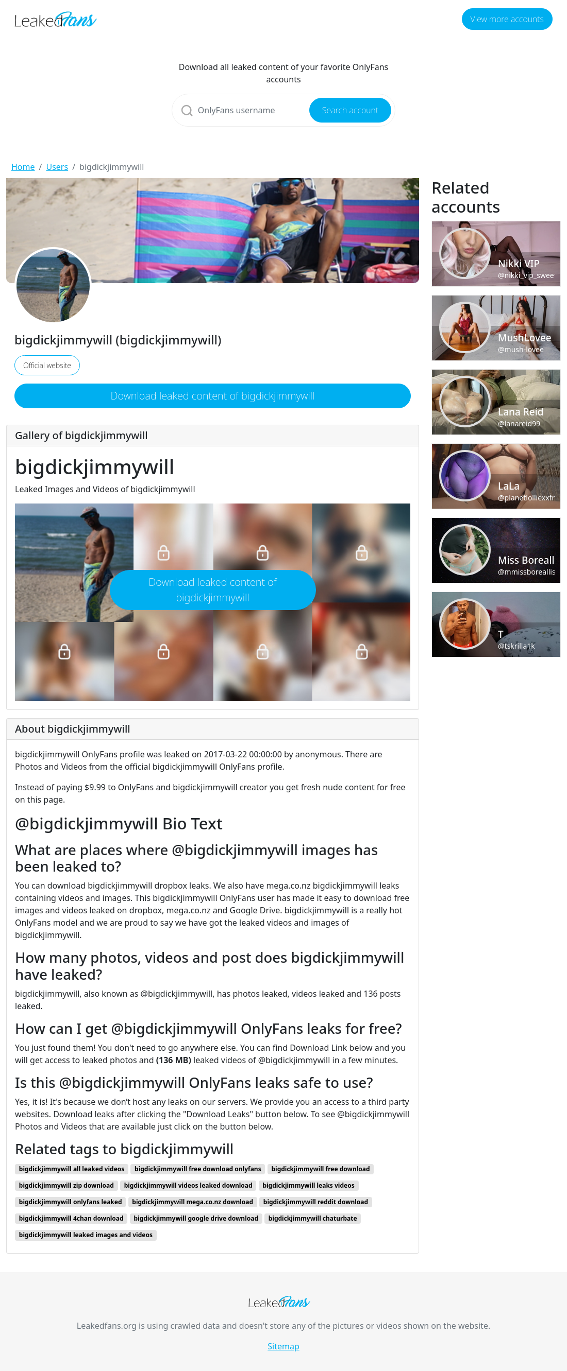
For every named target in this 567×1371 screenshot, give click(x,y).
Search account (350, 110)
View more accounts (507, 19)
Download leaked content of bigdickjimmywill (213, 396)
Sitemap (283, 1346)
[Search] (283, 110)
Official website (47, 365)
